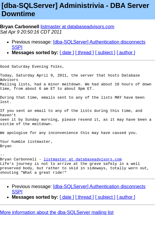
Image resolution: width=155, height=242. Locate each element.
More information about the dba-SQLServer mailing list (57, 234)
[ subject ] (105, 52)
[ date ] (67, 52)
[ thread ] (84, 52)
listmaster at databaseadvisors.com (77, 26)
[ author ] (126, 52)
